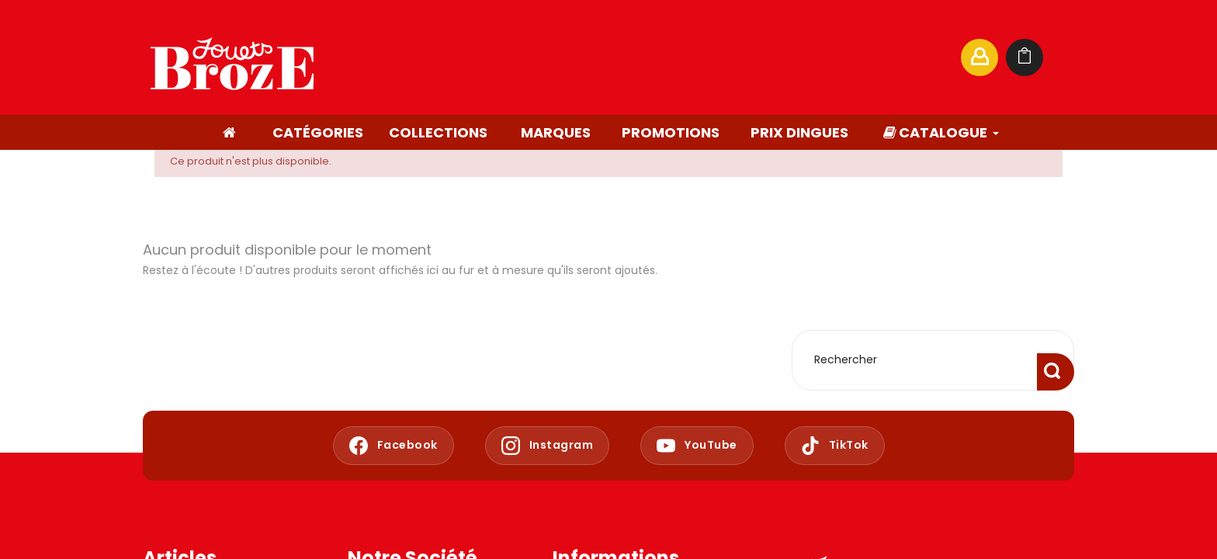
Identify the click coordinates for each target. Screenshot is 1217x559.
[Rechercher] (798, 57)
